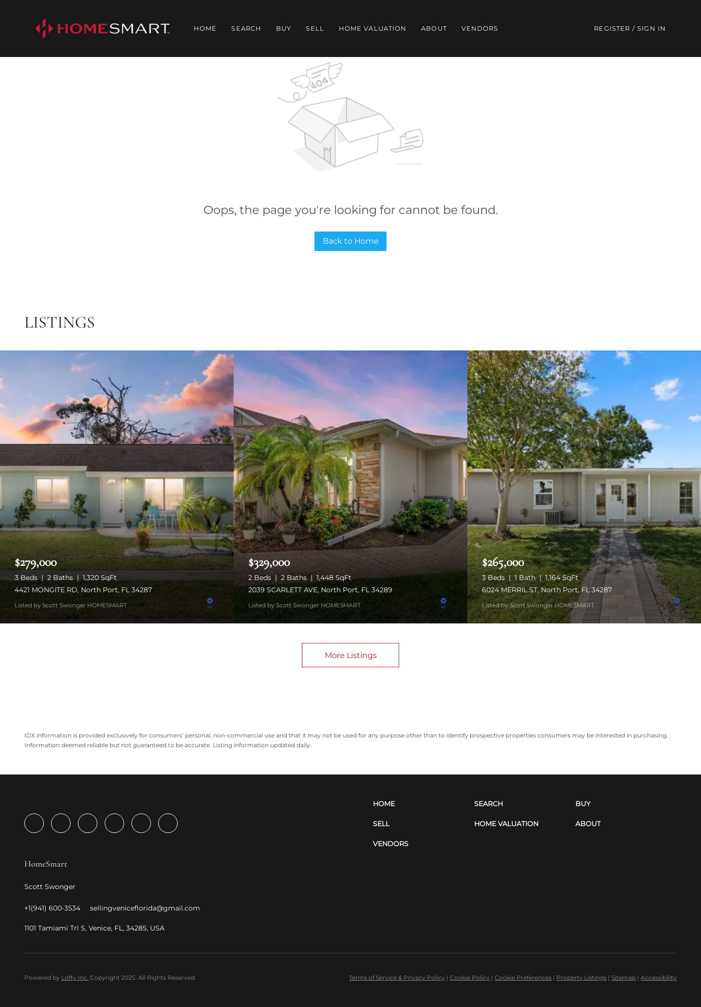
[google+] (168, 823)
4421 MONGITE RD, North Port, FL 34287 (83, 589)
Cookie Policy (470, 977)
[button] (102, 28)
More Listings (351, 655)
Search (246, 28)
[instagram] (114, 823)
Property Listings (581, 977)
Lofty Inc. (75, 977)
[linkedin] (61, 823)
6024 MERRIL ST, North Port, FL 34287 (547, 589)
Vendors (479, 28)
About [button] (434, 28)
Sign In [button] (651, 28)
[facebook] (34, 823)
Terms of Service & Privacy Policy (397, 977)
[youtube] (141, 823)
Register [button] (612, 28)
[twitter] (87, 823)
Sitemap (623, 977)
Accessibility (659, 977)
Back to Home (351, 241)
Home (205, 28)
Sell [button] (315, 28)
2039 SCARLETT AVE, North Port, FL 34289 (320, 589)
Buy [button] (283, 28)
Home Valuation (372, 28)
